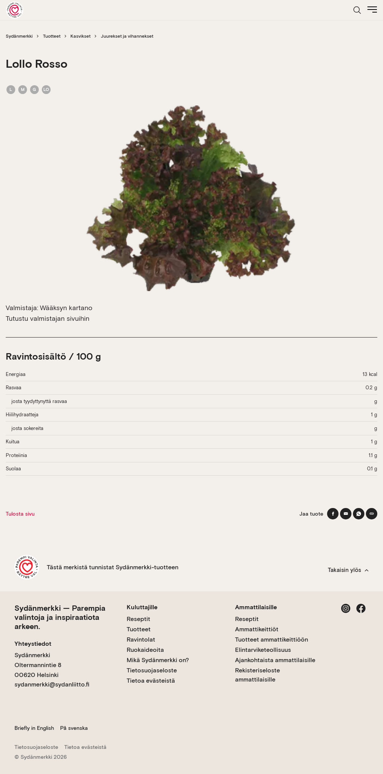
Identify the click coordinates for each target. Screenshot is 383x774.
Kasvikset (80, 36)
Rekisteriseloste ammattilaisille (257, 675)
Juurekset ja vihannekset (127, 36)
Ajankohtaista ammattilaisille (275, 660)
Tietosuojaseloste (152, 670)
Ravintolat (141, 639)
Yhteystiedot (32, 643)
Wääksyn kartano (66, 308)
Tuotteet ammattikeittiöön (271, 639)
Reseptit (138, 619)
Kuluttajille (142, 607)
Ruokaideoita (145, 649)
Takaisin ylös (348, 570)
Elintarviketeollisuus (263, 649)
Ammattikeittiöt (256, 629)
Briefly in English (34, 728)
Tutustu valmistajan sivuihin (47, 318)
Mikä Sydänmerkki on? (158, 660)
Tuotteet (51, 36)
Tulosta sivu (20, 514)
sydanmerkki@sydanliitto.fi (51, 684)
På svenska (74, 728)
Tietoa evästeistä (151, 680)
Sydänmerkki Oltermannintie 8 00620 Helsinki (37, 664)
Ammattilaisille (256, 607)
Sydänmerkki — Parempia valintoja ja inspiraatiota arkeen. (59, 617)
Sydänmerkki (19, 36)
